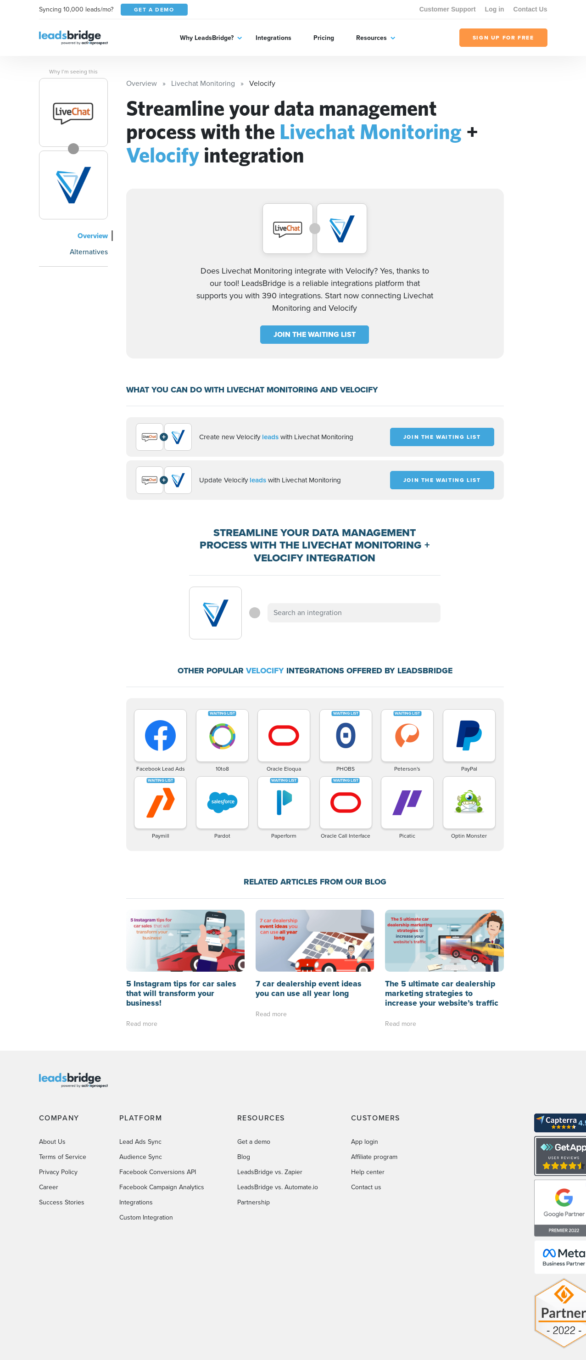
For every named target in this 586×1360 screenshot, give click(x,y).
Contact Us (530, 9)
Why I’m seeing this (73, 71)
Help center (368, 1172)
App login (364, 1142)
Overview (93, 235)
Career (48, 1187)
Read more (141, 1024)
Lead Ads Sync (140, 1142)
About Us (52, 1142)
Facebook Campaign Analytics (161, 1187)
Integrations (273, 38)
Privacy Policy (58, 1172)
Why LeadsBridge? (207, 38)
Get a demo (253, 1142)
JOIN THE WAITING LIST (314, 334)
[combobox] (354, 612)
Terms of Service (62, 1157)
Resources (371, 38)
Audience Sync (140, 1157)
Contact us (366, 1187)
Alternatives (89, 251)
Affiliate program (374, 1157)
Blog (243, 1157)
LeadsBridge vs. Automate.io (277, 1187)
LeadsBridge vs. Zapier (269, 1172)
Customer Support (447, 9)
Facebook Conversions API (157, 1172)
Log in (494, 9)
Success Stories (61, 1202)
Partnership (253, 1202)
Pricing (323, 38)
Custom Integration (146, 1217)
